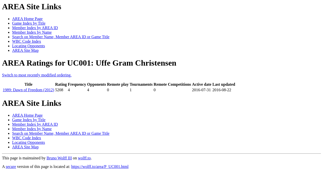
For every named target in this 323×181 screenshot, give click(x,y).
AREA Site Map (25, 50)
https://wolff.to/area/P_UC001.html (99, 166)
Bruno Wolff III (59, 158)
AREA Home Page (27, 19)
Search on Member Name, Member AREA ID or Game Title (61, 37)
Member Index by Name (32, 32)
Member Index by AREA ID (35, 28)
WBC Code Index (26, 41)
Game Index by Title (28, 23)
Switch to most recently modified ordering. (37, 75)
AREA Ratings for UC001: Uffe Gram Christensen (89, 62)
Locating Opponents (28, 46)
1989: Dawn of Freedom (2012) (28, 90)
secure (11, 166)
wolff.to (84, 158)
